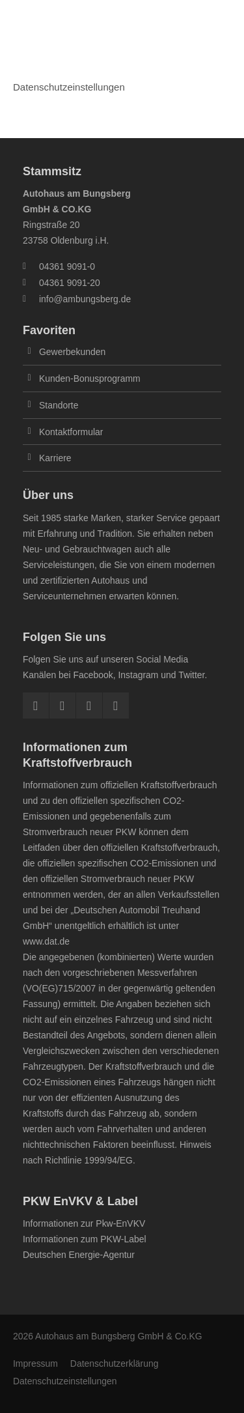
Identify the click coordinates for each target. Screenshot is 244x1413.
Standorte (58, 405)
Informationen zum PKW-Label (84, 1239)
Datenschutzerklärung (114, 1363)
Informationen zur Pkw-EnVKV (84, 1223)
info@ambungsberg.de (85, 299)
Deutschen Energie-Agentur (79, 1254)
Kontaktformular (71, 432)
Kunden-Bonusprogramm (90, 378)
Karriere (55, 458)
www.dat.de (46, 941)
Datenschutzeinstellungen (65, 1381)
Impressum (35, 1363)
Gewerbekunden (72, 352)
